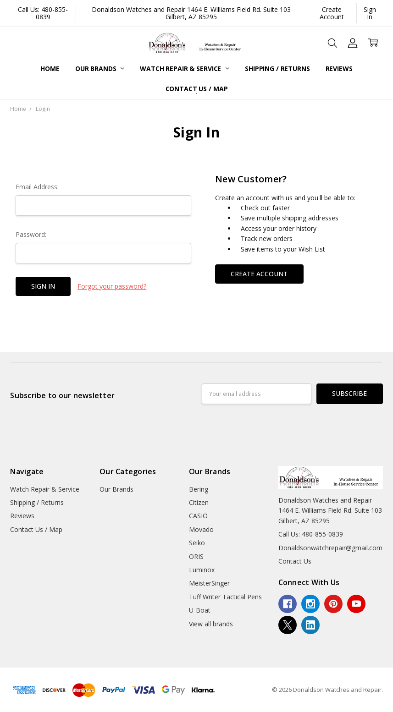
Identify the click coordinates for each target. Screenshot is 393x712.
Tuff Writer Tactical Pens (225, 596)
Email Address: (37, 186)
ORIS (196, 556)
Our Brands (99, 68)
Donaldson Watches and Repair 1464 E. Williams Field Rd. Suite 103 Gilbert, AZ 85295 (191, 13)
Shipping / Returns (277, 68)
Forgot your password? (111, 286)
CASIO (198, 515)
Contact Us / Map (197, 88)
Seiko (197, 542)
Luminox (202, 569)
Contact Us (294, 561)
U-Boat (199, 610)
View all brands (211, 623)
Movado (201, 529)
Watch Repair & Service (184, 68)
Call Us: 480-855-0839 (43, 13)
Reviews (339, 68)
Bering (198, 489)
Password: (31, 234)
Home (49, 68)
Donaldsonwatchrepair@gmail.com (330, 547)
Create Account (332, 13)
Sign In (370, 13)
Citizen (199, 502)
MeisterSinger (209, 583)
